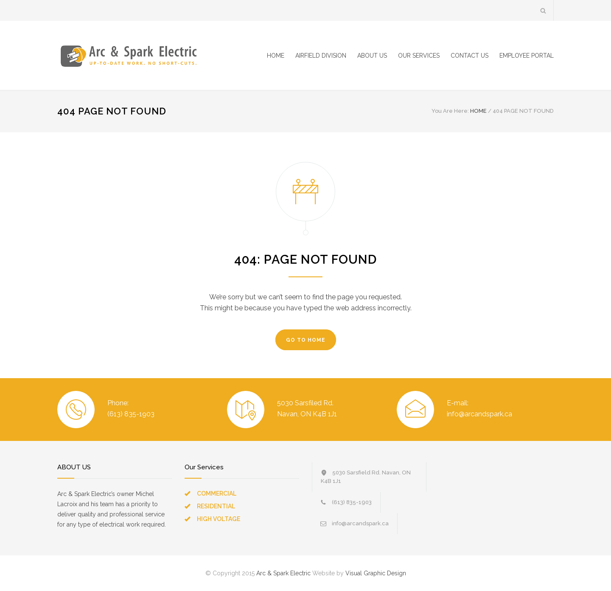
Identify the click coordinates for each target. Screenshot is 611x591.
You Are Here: (450, 111)
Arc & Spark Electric (283, 573)
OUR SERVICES (419, 55)
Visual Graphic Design (375, 573)
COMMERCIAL (216, 493)
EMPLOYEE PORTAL (526, 55)
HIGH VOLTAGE (218, 519)
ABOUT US (372, 55)
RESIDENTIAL (216, 506)
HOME (275, 55)
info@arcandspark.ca (360, 523)
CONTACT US (469, 55)
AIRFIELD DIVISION (320, 55)
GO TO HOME (305, 340)
